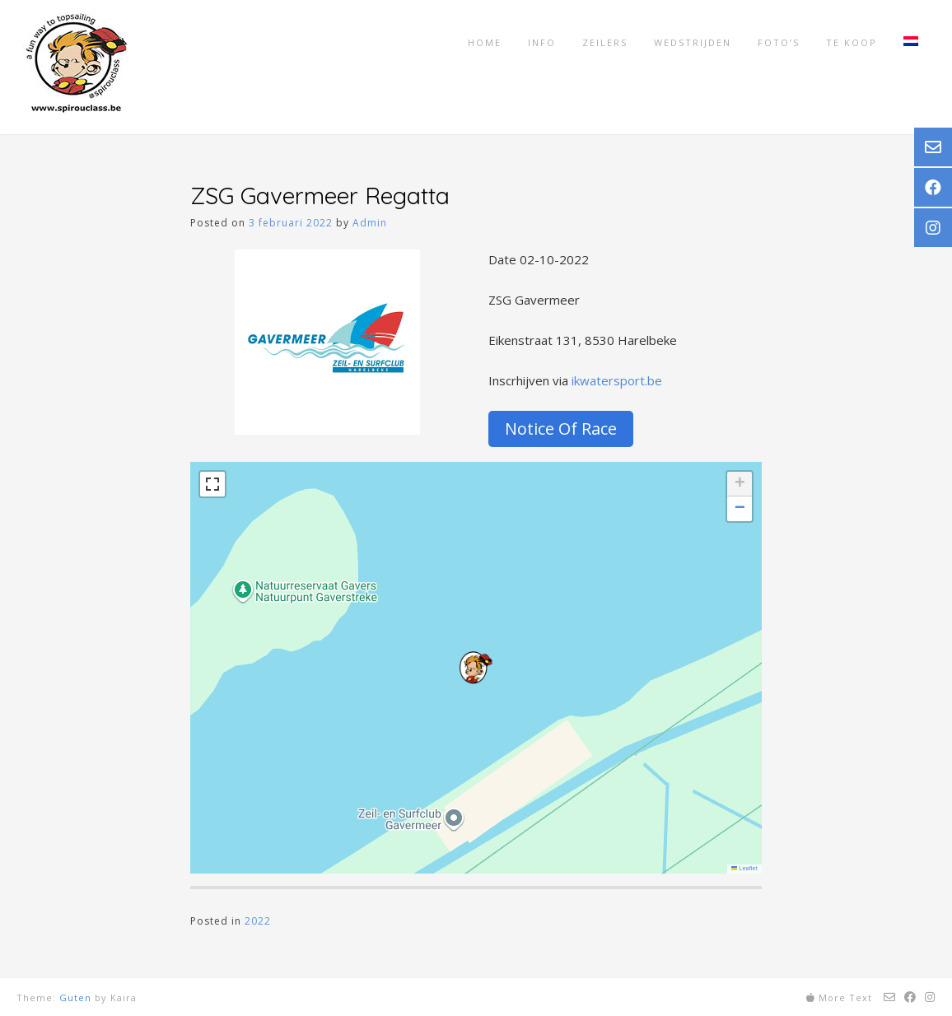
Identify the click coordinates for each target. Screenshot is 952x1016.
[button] (476, 667)
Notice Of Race (561, 428)
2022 (258, 921)
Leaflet (744, 868)
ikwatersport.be (617, 380)
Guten (75, 997)
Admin (369, 223)
